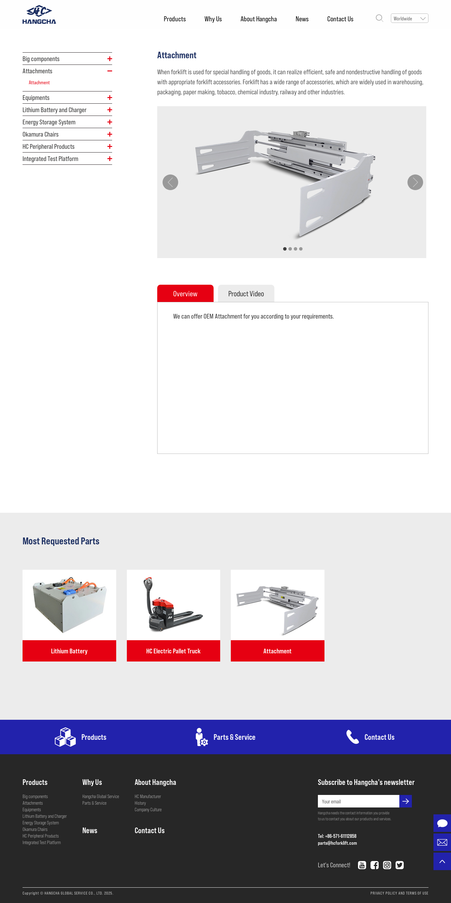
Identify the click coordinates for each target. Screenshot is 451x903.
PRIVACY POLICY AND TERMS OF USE (399, 893)
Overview (185, 293)
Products (175, 18)
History (140, 803)
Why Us (213, 18)
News (302, 18)
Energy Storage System (41, 822)
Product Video (246, 293)
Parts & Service (94, 803)
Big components (35, 796)
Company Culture (148, 809)
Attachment (39, 82)
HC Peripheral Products (41, 835)
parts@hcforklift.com (337, 843)
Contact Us (340, 18)
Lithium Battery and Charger (45, 816)
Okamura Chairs (35, 829)
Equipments (32, 809)
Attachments (33, 803)
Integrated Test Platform (42, 842)
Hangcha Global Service (100, 796)
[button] (285, 249)
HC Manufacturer (148, 796)
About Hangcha (259, 18)
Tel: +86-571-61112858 (337, 836)
